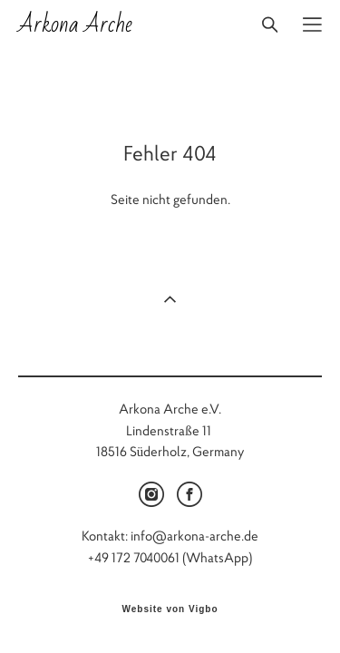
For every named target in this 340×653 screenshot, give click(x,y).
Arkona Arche (75, 24)
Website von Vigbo (169, 610)
